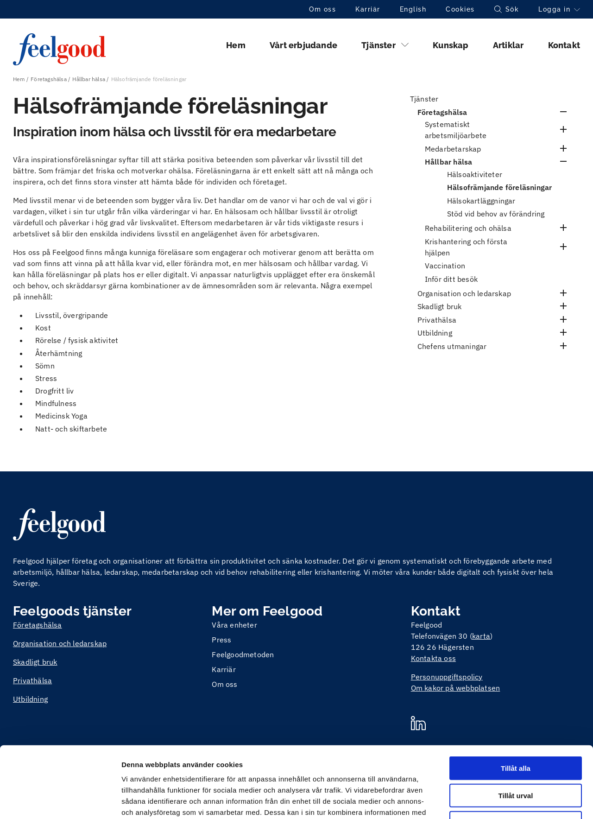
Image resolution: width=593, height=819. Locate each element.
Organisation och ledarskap (464, 293)
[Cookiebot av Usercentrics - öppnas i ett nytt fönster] (60, 801)
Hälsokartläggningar (481, 200)
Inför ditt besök (451, 279)
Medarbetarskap (453, 148)
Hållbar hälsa (88, 79)
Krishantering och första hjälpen (466, 247)
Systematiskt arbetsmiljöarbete (455, 130)
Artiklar (508, 45)
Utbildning (434, 332)
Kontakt (564, 45)
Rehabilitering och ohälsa (468, 228)
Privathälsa (436, 319)
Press (221, 639)
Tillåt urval (515, 724)
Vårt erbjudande (303, 45)
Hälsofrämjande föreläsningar (499, 187)
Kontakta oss (433, 658)
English (413, 9)
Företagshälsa (49, 79)
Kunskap (450, 45)
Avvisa (516, 752)
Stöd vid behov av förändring (496, 213)
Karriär (367, 9)
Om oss (322, 9)
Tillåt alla (515, 697)
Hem (236, 45)
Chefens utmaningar (452, 346)
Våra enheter (234, 624)
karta (481, 636)
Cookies (460, 9)
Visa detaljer (503, 801)
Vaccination (445, 265)
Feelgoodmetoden (243, 654)
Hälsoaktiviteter (474, 174)
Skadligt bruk (439, 306)
